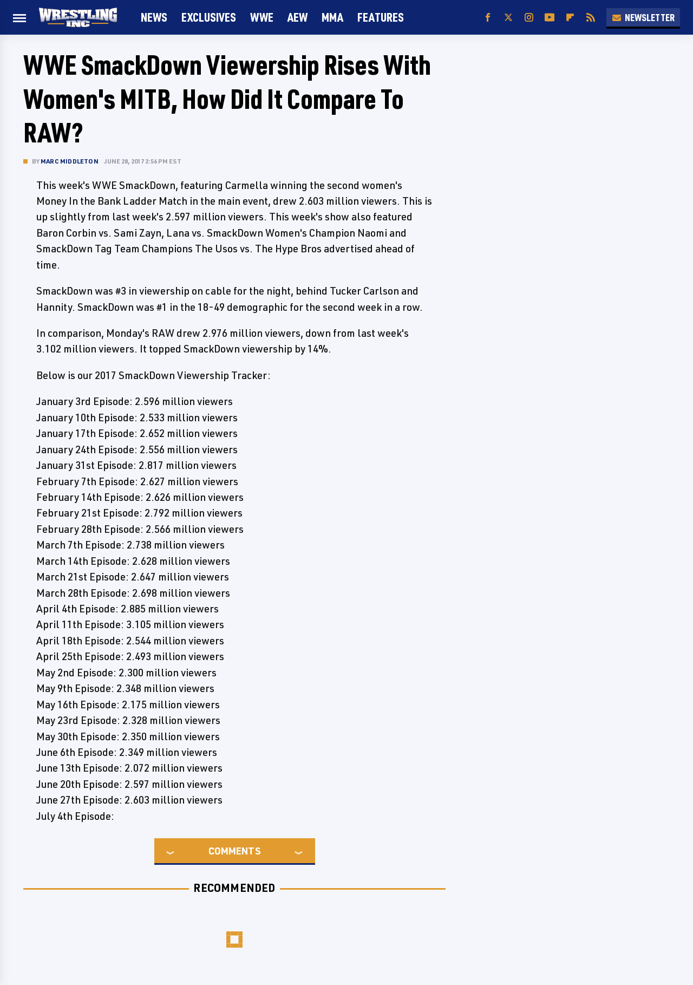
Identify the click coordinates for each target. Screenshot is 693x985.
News (154, 17)
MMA (332, 17)
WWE (261, 17)
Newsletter (643, 17)
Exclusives (208, 17)
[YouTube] (549, 17)
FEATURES (380, 17)
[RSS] (591, 17)
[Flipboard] (570, 17)
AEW (297, 17)
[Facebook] (488, 17)
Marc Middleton (70, 161)
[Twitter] (508, 17)
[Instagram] (529, 17)
